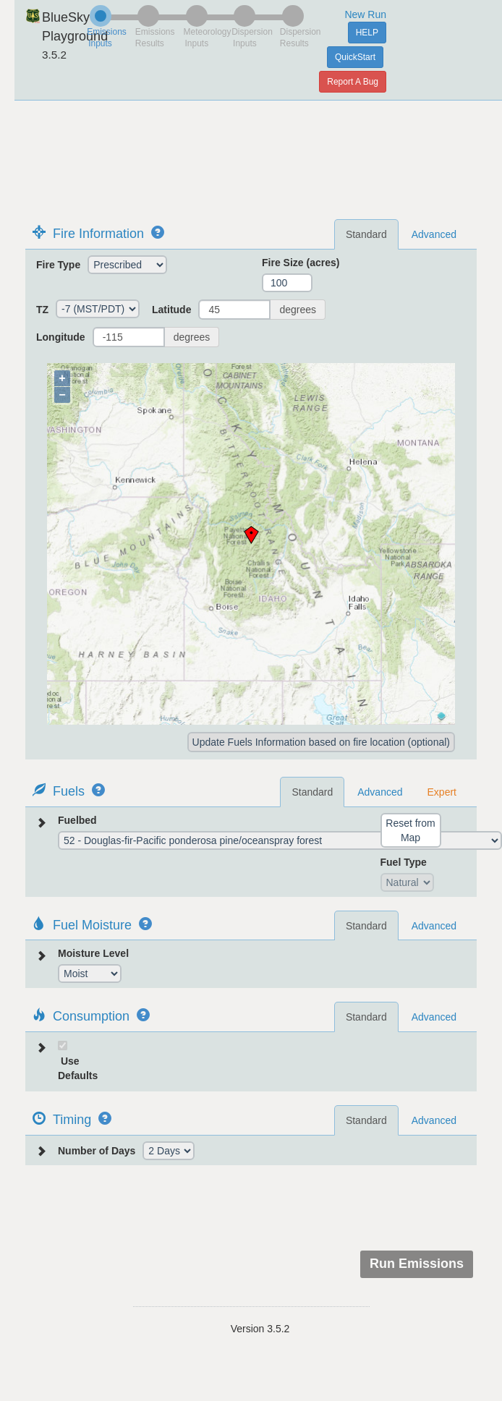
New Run (365, 14)
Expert (441, 792)
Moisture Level (93, 953)
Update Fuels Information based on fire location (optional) (321, 742)
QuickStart (355, 57)
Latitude (171, 309)
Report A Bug (352, 82)
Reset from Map (410, 830)
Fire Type (58, 265)
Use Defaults (78, 1068)
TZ (42, 309)
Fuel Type (403, 862)
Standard (366, 234)
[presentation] (367, 1208)
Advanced (434, 234)
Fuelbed (77, 820)
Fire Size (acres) (300, 262)
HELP (367, 32)
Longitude (60, 337)
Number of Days (96, 1151)
